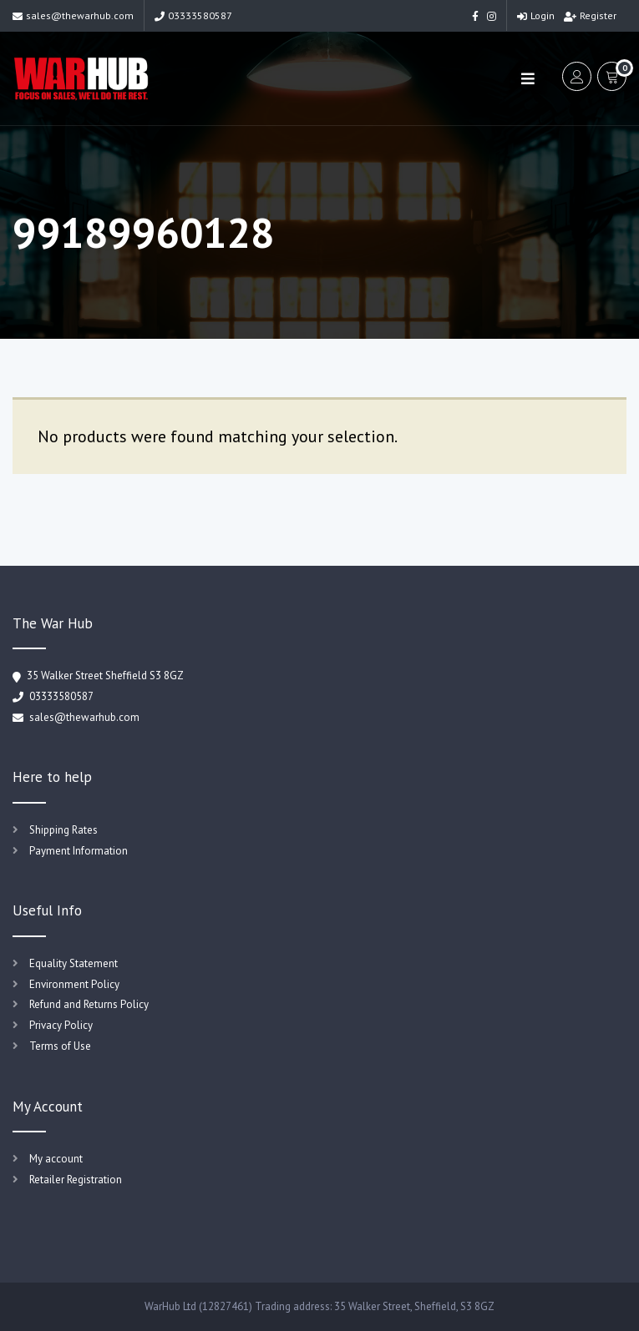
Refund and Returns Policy (89, 1004)
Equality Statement (73, 963)
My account (56, 1159)
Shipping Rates (63, 830)
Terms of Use (60, 1046)
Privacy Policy (61, 1025)
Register (590, 15)
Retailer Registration (75, 1179)
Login (536, 15)
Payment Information (78, 851)
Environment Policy (74, 984)
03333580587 (193, 15)
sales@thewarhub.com (73, 15)
